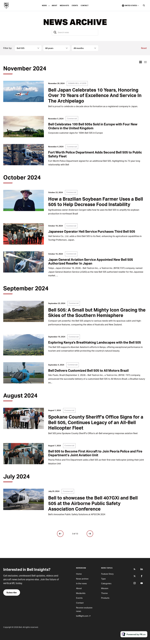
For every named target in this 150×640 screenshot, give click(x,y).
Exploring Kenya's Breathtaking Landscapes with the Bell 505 (94, 342)
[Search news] (75, 32)
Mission (104, 588)
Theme (104, 593)
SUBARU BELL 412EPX (77, 83)
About (54, 5)
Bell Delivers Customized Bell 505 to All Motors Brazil (88, 370)
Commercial (72, 118)
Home (79, 573)
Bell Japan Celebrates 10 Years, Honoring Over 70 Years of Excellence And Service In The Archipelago (94, 95)
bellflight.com (82, 615)
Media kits (64, 5)
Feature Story (107, 573)
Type (103, 578)
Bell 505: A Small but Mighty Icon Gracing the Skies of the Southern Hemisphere (97, 312)
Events (75, 5)
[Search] (55, 32)
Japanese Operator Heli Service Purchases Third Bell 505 (91, 231)
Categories (106, 583)
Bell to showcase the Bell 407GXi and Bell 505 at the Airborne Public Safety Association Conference (93, 503)
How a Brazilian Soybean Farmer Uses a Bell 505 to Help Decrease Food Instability (95, 201)
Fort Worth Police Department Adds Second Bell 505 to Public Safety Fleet (95, 154)
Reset (144, 48)
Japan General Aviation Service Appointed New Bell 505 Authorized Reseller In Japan (90, 261)
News (44, 5)
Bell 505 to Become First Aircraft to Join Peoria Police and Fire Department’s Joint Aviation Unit (95, 453)
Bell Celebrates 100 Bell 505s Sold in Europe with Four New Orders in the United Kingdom (92, 126)
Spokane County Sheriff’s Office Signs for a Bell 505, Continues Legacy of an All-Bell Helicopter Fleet (95, 422)
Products (105, 597)
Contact (84, 5)
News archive (82, 578)
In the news (81, 583)
